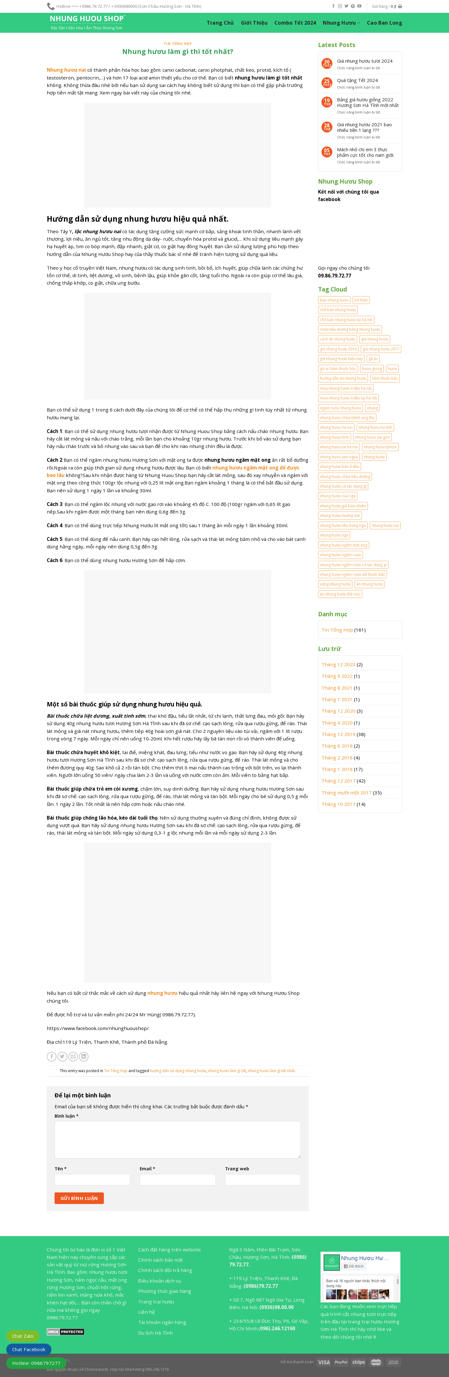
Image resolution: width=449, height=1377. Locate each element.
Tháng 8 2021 (337, 688)
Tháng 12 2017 (338, 781)
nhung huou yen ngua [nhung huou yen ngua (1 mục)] (339, 457)
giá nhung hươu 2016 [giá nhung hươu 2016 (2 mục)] (338, 349)
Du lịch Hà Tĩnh (155, 1333)
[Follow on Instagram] (340, 6)
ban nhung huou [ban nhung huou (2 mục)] (334, 300)
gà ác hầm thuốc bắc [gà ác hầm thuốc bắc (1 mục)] (338, 368)
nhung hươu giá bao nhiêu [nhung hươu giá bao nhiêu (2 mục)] (343, 505)
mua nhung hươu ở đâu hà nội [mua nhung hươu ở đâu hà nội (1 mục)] (346, 388)
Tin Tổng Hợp (178, 43)
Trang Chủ (220, 22)
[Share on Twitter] (62, 1057)
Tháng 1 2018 (337, 769)
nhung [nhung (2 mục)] (372, 408)
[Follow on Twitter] (347, 6)
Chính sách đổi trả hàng (165, 1270)
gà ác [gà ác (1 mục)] (373, 358)
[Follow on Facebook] (333, 6)
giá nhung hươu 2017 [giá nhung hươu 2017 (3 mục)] (381, 349)
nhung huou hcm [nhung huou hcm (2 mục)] (334, 437)
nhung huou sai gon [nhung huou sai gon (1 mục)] (372, 437)
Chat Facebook (29, 1349)
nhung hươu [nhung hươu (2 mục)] (374, 457)
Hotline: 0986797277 (36, 1363)
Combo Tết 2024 (295, 22)
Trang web (237, 1169)
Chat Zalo (22, 1336)
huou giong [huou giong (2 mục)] (372, 368)
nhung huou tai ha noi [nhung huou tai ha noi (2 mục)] (339, 447)
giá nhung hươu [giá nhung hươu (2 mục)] (374, 339)
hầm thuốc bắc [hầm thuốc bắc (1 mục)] (385, 378)
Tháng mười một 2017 (346, 792)
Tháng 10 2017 (338, 804)
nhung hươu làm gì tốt (227, 1070)
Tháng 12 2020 (338, 711)
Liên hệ (146, 1312)
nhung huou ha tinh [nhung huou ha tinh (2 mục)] (375, 427)
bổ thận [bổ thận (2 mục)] (361, 300)
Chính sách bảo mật (160, 1260)
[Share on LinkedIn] (84, 1057)
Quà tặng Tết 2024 (357, 80)
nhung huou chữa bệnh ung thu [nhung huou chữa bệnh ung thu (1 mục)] (347, 417)
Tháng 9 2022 (337, 676)
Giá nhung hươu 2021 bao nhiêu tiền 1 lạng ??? (364, 127)
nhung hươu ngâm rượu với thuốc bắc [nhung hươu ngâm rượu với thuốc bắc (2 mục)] (352, 574)
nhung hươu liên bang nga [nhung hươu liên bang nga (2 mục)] (343, 525)
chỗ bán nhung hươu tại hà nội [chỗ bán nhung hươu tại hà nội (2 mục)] (346, 319)
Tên (60, 1169)
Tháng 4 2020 (337, 723)
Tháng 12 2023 (338, 664)
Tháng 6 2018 (337, 746)
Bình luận (66, 1116)
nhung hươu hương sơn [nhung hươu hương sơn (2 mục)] (340, 515)
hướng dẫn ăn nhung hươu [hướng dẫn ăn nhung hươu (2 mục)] (343, 378)
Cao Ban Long (384, 22)
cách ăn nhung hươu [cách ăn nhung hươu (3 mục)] (337, 339)
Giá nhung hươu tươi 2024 (365, 61)
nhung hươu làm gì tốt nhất (271, 1070)
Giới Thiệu (254, 22)
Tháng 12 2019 (338, 734)
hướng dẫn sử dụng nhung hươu (178, 1070)
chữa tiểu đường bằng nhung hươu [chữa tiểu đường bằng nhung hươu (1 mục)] (350, 329)
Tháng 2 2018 (337, 757)
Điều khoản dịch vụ (159, 1281)
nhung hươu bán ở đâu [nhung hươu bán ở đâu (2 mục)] (339, 466)
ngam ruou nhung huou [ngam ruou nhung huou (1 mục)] (340, 408)
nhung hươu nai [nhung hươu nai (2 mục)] (385, 525)
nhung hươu (162, 993)
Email (147, 1169)
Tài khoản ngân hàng (162, 1322)
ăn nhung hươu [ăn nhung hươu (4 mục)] (369, 584)
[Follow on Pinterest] (353, 6)
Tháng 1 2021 (337, 699)
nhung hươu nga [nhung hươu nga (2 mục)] (334, 535)
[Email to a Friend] (73, 1057)
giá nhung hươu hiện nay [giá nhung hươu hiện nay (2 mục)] (341, 358)
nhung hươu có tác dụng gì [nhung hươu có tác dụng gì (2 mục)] (343, 486)
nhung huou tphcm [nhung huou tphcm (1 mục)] (380, 447)
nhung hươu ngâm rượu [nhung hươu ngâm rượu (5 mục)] (340, 554)
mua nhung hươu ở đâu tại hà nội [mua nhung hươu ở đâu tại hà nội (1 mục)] (348, 398)
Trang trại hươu (156, 1301)
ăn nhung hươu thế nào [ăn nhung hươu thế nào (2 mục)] (340, 594)
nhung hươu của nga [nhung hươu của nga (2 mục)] (337, 495)
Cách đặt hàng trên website (169, 1249)
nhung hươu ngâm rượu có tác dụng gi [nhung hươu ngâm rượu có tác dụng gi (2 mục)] (353, 564)
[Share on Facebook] (51, 1057)
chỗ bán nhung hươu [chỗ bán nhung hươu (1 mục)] (338, 309)
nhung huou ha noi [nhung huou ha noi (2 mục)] (336, 427)
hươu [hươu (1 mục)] (392, 368)
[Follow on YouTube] (359, 6)
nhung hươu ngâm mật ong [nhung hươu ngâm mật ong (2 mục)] (343, 545)
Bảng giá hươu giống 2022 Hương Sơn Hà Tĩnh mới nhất (368, 102)
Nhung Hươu (341, 22)
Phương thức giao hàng (164, 1291)
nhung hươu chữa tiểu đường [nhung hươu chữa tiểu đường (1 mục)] (345, 476)
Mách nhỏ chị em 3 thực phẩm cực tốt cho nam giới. (365, 152)
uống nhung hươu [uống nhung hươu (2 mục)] (335, 584)
